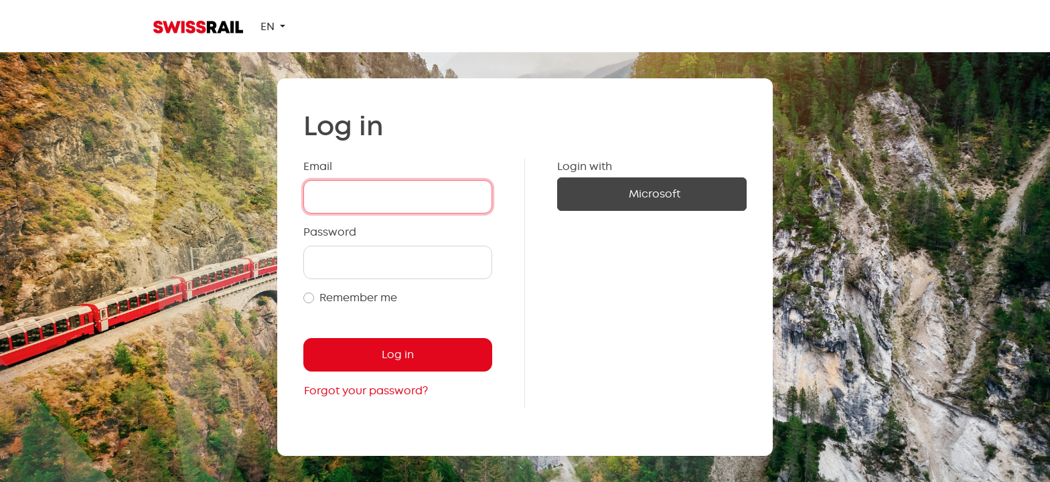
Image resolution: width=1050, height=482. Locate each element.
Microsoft (654, 194)
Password (329, 232)
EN (268, 26)
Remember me (358, 298)
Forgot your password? (366, 391)
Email (317, 166)
